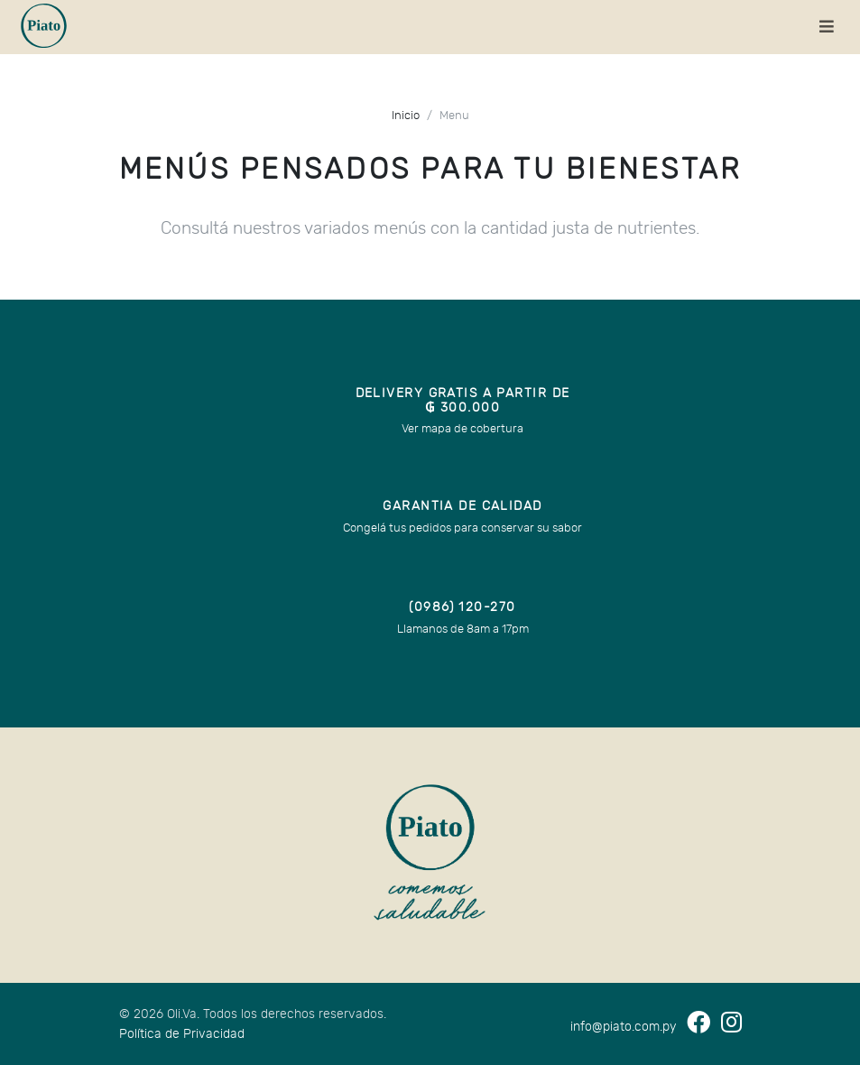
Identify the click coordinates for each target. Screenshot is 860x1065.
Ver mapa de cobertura (462, 429)
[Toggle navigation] (827, 27)
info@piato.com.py (623, 1026)
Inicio (406, 116)
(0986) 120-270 (462, 607)
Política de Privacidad (182, 1034)
